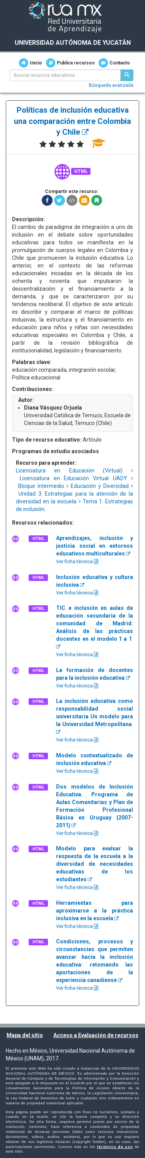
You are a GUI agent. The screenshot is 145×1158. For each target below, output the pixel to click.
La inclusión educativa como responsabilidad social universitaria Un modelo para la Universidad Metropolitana (94, 716)
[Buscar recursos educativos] (126, 75)
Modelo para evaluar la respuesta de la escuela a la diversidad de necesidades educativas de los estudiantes (94, 863)
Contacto (114, 63)
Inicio (30, 63)
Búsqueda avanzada (111, 85)
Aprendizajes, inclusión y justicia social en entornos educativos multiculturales (94, 546)
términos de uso (115, 1147)
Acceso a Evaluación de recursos (95, 1035)
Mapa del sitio (25, 1035)
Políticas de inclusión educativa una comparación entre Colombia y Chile (72, 121)
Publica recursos (70, 63)
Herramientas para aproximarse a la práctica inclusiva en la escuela (94, 910)
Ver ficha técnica (77, 561)
